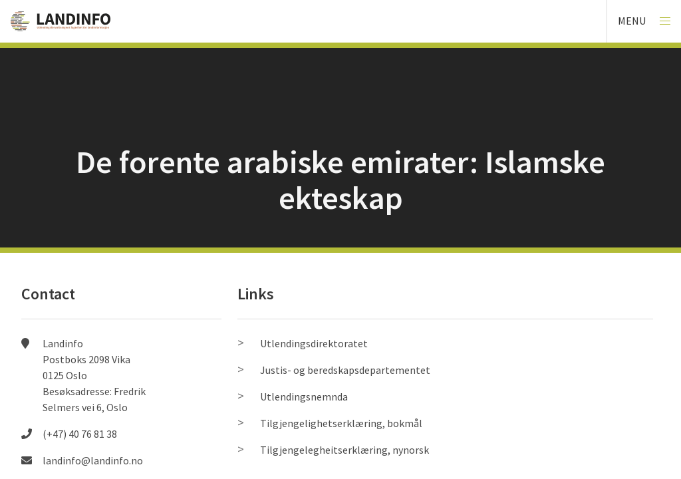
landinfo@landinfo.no (93, 460)
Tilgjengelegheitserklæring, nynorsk (344, 449)
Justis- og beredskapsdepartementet (345, 370)
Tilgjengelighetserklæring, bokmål (341, 423)
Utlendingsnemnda (304, 396)
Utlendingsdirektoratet (314, 343)
